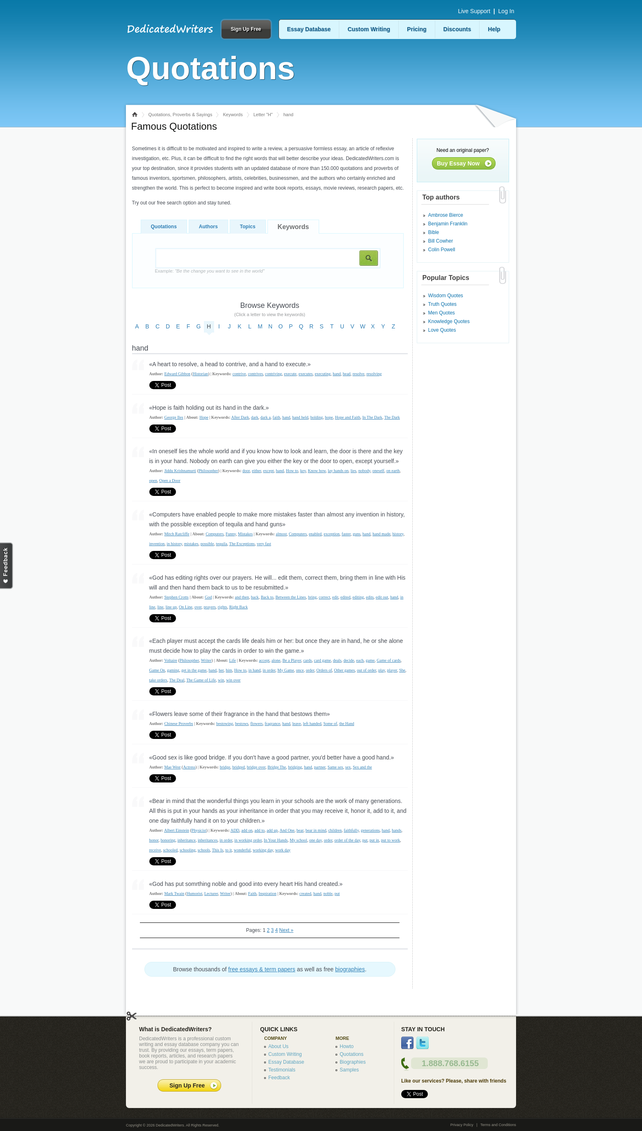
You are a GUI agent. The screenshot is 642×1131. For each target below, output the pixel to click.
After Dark (240, 417)
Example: (210, 270)
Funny (231, 534)
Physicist (199, 830)
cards (307, 660)
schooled (170, 850)
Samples (349, 1070)
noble (327, 893)
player (392, 670)
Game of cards (388, 660)
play (381, 670)
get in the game (193, 670)
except (268, 470)
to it (228, 850)
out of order (366, 670)
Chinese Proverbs (178, 723)
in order (269, 670)
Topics (248, 226)
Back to (267, 597)
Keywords (232, 114)
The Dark (392, 417)
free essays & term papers (261, 969)
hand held (300, 417)
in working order (248, 840)
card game (322, 660)
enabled (315, 534)
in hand (255, 670)
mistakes (191, 543)
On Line (185, 607)
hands (396, 830)
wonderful (242, 850)
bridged (238, 767)
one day (315, 840)
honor (154, 840)
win (221, 680)
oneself (378, 470)
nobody (364, 470)
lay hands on (338, 470)
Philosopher (208, 470)
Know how (317, 470)
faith (276, 417)
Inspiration (267, 893)
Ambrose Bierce (445, 215)
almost (281, 534)
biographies (350, 969)
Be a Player (291, 660)
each (359, 660)
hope (329, 417)
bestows (241, 723)
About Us (278, 1046)
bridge (225, 767)
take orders (158, 680)
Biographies (353, 1062)
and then (242, 597)
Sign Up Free (246, 29)
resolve (358, 374)
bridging (295, 767)
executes (306, 374)
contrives (255, 374)
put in (374, 840)
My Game (285, 670)
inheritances (207, 840)
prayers (209, 607)
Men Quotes (441, 313)
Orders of (324, 670)
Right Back (238, 607)
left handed (312, 723)
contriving (273, 374)
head (346, 374)
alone (276, 660)
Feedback (279, 1078)
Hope (203, 417)
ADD (235, 830)
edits (370, 597)
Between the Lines (290, 597)
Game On (157, 670)
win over (233, 680)
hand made (381, 534)
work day (283, 850)
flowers (256, 723)
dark (254, 417)
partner (320, 767)
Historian (200, 374)
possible (207, 543)
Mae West (172, 767)
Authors (208, 226)
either (256, 470)
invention (157, 543)
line (161, 607)
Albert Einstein (176, 830)
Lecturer (211, 893)
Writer (206, 660)
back (255, 597)
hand (336, 374)
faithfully (351, 830)
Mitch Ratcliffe (176, 534)
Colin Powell (441, 249)
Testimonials (281, 1070)
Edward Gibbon (177, 374)
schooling (188, 850)
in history (174, 543)
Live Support (474, 11)
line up (171, 607)
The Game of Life (201, 680)
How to (292, 470)
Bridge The (276, 767)
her (221, 670)
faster (346, 534)
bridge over (256, 767)
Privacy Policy (461, 1125)
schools (204, 850)
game (370, 660)
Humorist (194, 893)
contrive (239, 374)
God (208, 597)
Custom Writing (368, 29)
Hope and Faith (348, 417)
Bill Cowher (440, 241)
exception (332, 534)
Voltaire (170, 660)
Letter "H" (263, 114)
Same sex (335, 767)
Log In (506, 11)
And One (286, 830)
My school (298, 840)
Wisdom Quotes (445, 295)
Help (494, 29)
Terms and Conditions (498, 1125)
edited (345, 597)
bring (312, 597)
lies (353, 470)
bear (300, 830)
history (398, 534)
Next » (286, 930)
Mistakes (245, 534)
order (310, 670)
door (246, 470)
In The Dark (372, 417)
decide (348, 660)
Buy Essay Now (458, 163)
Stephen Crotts (176, 597)
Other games (344, 670)
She (402, 670)
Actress (189, 767)
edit (335, 597)
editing (358, 597)
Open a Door (169, 480)
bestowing (224, 723)
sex (348, 767)
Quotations (164, 226)
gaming (173, 670)
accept (264, 660)
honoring (167, 840)
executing (323, 374)
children (335, 830)
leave (296, 723)
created (305, 893)
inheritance (187, 840)
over (197, 607)
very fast (264, 543)
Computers (215, 534)
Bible (433, 232)
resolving (374, 374)
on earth (393, 470)
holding (317, 417)
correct (324, 597)
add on (246, 830)
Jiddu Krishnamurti (180, 470)
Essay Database (309, 29)
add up (272, 830)
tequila (221, 543)
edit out (382, 597)
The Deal (176, 680)
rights (222, 607)
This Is (218, 850)
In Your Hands (276, 840)
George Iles (173, 417)
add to (259, 830)
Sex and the (362, 767)
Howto (347, 1046)
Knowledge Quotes (449, 321)
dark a (265, 417)
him (229, 670)
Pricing (416, 29)
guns (357, 534)
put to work (390, 840)
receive (155, 850)
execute (290, 374)
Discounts (457, 29)
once (300, 670)
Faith (252, 893)
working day (263, 850)
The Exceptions (242, 543)
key (303, 470)
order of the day (347, 840)
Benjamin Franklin (448, 224)
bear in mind (316, 830)
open (153, 480)
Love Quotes (442, 330)
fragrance (272, 723)
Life (232, 660)
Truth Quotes (442, 304)
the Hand (346, 723)
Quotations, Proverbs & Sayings (180, 114)
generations (370, 830)
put (365, 840)
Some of (330, 723)
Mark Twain (174, 893)
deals (337, 660)
